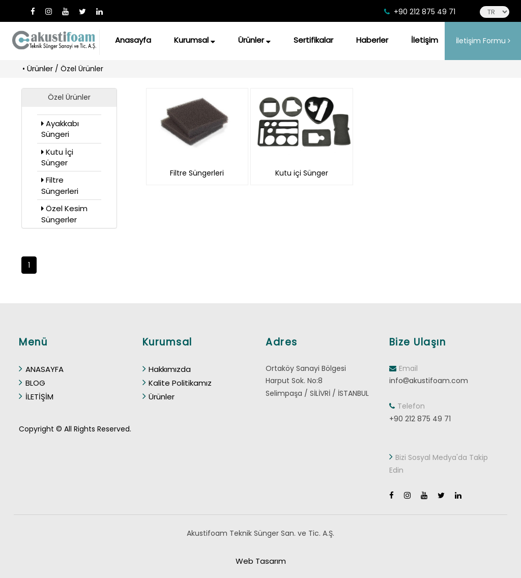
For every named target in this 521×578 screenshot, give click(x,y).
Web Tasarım (261, 561)
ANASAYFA (41, 369)
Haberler (372, 40)
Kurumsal (194, 40)
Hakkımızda (166, 369)
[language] (494, 12)
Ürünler (254, 40)
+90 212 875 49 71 (424, 12)
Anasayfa (133, 40)
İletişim (424, 40)
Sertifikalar (313, 40)
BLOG (32, 383)
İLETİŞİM (36, 396)
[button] (69, 98)
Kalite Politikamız (177, 383)
